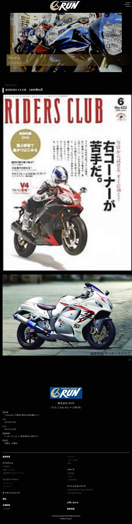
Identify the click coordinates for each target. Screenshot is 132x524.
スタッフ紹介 (73, 460)
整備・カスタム (9, 470)
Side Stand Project (75, 493)
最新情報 (6, 457)
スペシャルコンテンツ (76, 486)
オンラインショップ (11, 493)
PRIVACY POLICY (66, 518)
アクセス (71, 457)
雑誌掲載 (71, 473)
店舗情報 (6, 505)
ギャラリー (7, 486)
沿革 (69, 463)
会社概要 (6, 509)
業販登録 (71, 509)
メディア (71, 470)
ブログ (70, 476)
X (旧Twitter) (72, 480)
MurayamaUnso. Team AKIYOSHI (80, 490)
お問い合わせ (72, 503)
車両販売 (6, 467)
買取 (4, 499)
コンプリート (8, 483)
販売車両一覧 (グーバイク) (13, 473)
